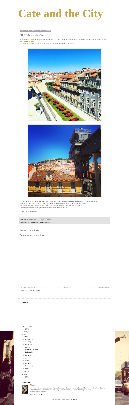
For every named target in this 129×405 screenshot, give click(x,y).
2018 (25, 332)
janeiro (27, 368)
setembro (28, 344)
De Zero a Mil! (29, 352)
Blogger (74, 399)
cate (33, 385)
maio (27, 358)
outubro (27, 342)
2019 (25, 329)
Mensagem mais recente (27, 287)
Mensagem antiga (103, 287)
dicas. (27, 222)
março (27, 363)
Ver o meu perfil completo (37, 394)
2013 (25, 377)
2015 (25, 372)
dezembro (28, 339)
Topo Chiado (47, 222)
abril (26, 360)
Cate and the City (60, 13)
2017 (25, 334)
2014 (25, 374)
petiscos (36, 222)
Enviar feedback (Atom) (34, 290)
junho (27, 355)
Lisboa (32, 222)
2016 (25, 337)
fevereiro (28, 366)
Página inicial (67, 287)
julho (27, 347)
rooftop (41, 222)
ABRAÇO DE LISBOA (31, 349)
